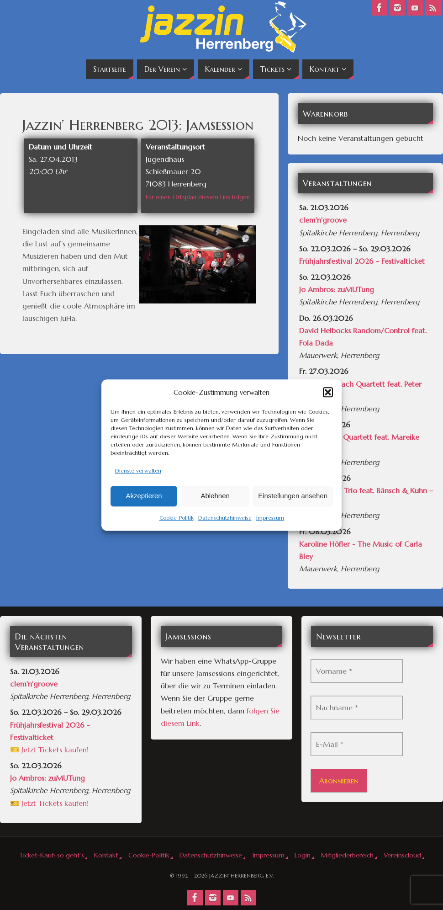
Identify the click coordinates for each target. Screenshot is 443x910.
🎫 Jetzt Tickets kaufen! (49, 749)
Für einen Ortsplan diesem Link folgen (198, 197)
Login (303, 855)
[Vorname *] (356, 671)
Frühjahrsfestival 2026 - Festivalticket (362, 261)
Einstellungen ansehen (292, 496)
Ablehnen (214, 496)
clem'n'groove (323, 219)
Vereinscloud (402, 855)
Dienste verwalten (138, 470)
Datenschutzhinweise (225, 517)
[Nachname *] (356, 707)
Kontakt (106, 855)
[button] (327, 392)
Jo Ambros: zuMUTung (336, 289)
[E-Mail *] (356, 744)
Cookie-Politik (176, 517)
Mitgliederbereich (347, 855)
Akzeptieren (144, 496)
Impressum (270, 517)
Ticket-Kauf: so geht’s (51, 855)
